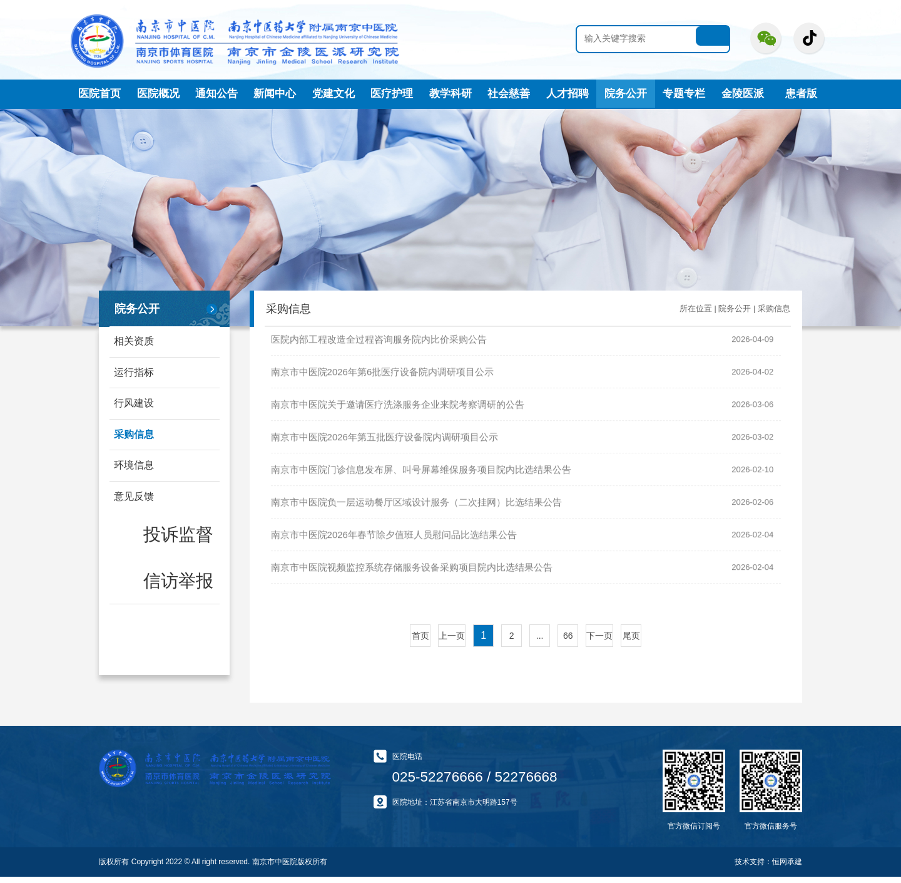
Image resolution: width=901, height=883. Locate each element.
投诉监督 (143, 534)
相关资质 (135, 341)
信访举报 (143, 556)
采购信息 (135, 440)
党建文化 (333, 93)
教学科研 (450, 93)
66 (568, 642)
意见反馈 (135, 506)
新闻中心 (274, 93)
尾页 (631, 642)
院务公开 (625, 93)
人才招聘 (567, 93)
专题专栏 (684, 93)
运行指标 (135, 374)
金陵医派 (742, 93)
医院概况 (158, 93)
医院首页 (99, 93)
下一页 (599, 642)
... (540, 642)
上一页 (452, 642)
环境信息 (135, 473)
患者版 (801, 93)
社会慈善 (508, 93)
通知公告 (216, 93)
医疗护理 (391, 93)
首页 (420, 642)
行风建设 (135, 407)
